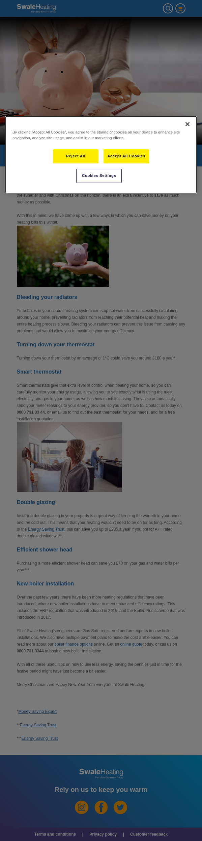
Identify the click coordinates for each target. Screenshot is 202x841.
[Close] (187, 124)
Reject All (75, 156)
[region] (101, 154)
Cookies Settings (99, 176)
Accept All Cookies (126, 156)
